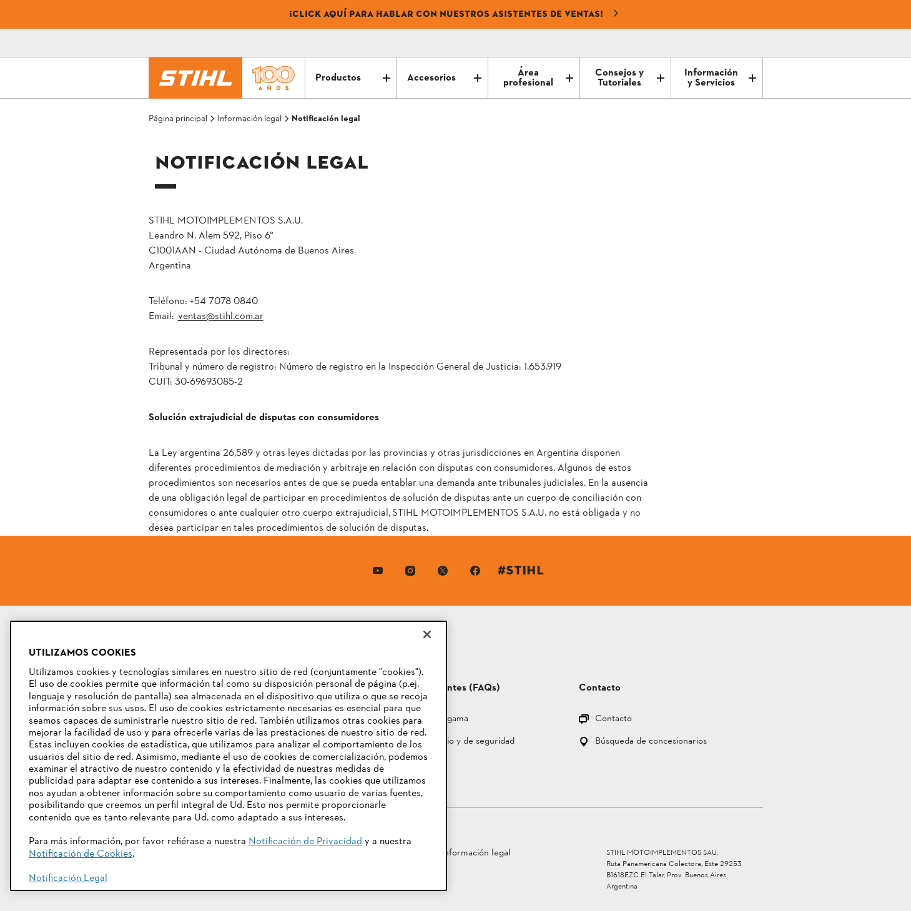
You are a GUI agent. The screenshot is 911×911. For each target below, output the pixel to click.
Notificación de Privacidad (305, 842)
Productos (352, 78)
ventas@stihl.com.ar (220, 316)
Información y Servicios (720, 78)
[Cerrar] (427, 634)
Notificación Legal (68, 878)
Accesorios (444, 78)
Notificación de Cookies (80, 854)
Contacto (613, 719)
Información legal (476, 853)
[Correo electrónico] (701, 43)
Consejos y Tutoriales (629, 78)
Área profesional (538, 78)
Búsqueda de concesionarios (651, 742)
